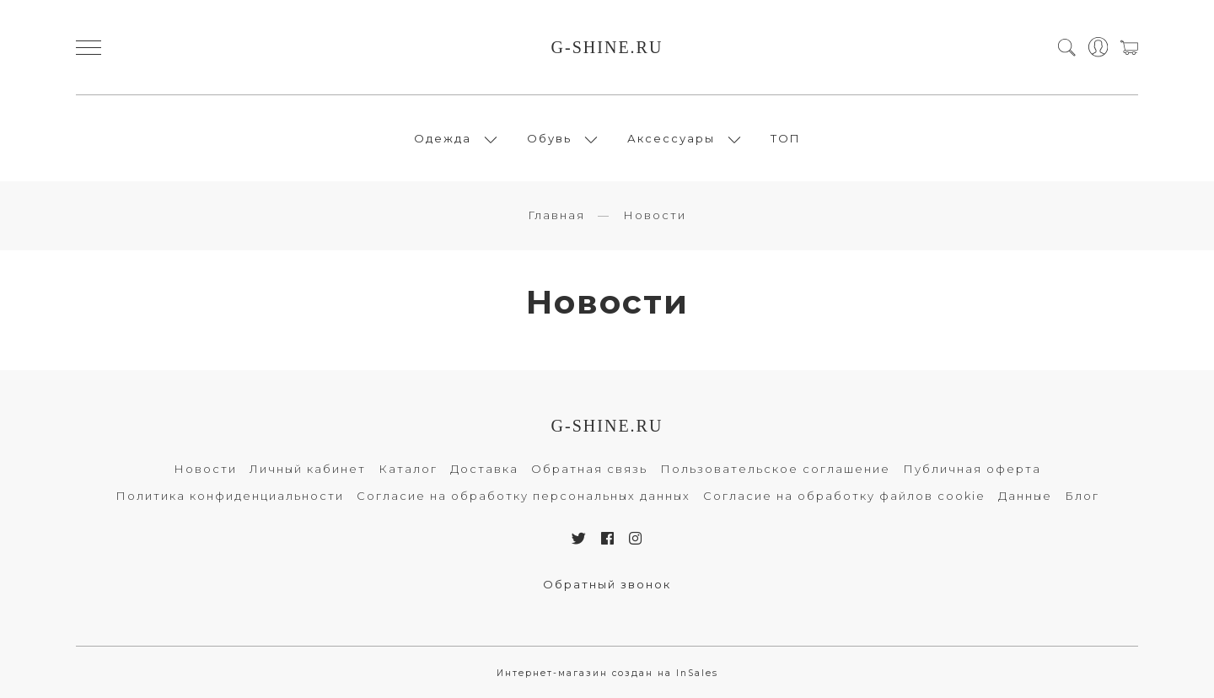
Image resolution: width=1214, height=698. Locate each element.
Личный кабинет (308, 468)
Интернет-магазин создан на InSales (607, 673)
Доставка (484, 468)
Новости (205, 468)
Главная (556, 215)
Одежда (442, 138)
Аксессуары (671, 138)
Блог (1082, 495)
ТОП (786, 138)
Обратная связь (589, 468)
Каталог (408, 468)
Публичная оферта (972, 468)
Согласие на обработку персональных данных (523, 495)
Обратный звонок (607, 584)
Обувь (549, 138)
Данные (1025, 495)
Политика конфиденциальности (229, 495)
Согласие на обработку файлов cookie (844, 495)
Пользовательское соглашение (775, 468)
